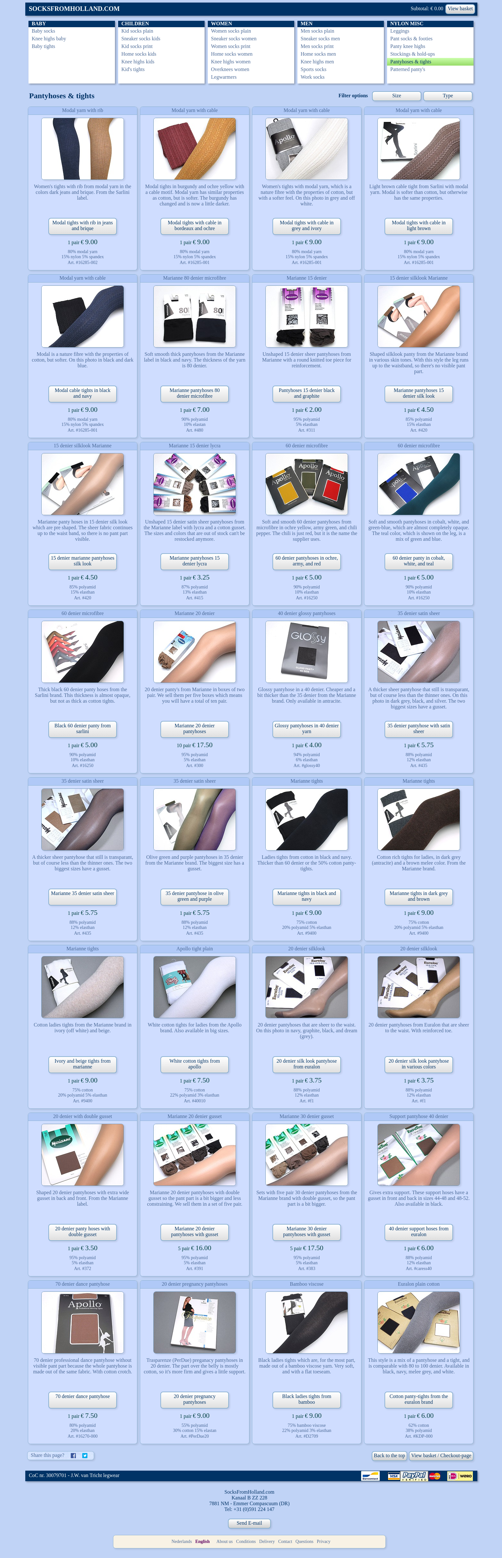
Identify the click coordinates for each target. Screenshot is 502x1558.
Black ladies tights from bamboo (306, 1399)
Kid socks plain (137, 31)
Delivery (267, 1541)
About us (224, 1541)
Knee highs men (317, 61)
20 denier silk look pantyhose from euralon (307, 1063)
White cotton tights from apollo (194, 1063)
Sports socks (313, 69)
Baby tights (43, 46)
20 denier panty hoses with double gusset (82, 1231)
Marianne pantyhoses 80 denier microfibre (195, 393)
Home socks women (232, 54)
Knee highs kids (137, 61)
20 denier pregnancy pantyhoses (195, 1399)
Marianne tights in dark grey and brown (419, 896)
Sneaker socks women (233, 38)
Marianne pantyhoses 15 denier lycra (195, 560)
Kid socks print (137, 46)
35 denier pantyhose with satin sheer (418, 728)
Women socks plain (231, 31)
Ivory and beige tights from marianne (82, 1063)
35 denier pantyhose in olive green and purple (194, 896)
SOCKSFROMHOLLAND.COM (74, 8)
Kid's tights (133, 69)
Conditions (246, 1541)
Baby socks (43, 31)
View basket (460, 8)
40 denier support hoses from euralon (419, 1231)
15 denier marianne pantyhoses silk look (83, 560)
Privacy (324, 1541)
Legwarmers (224, 77)
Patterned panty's (407, 69)
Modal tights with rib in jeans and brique (83, 225)
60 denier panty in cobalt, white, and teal (419, 560)
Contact (285, 1541)
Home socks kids (138, 54)
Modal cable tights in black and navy (82, 393)
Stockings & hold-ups (412, 54)
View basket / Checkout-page (441, 1455)
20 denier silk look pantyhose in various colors (419, 1063)
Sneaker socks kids (140, 38)
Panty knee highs (407, 46)
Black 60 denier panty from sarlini (82, 728)
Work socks (313, 77)
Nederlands (182, 1541)
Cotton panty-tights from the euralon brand (419, 1399)
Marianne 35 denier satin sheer (82, 893)
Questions (304, 1541)
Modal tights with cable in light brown (419, 225)
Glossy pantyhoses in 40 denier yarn (307, 728)
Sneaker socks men (320, 38)
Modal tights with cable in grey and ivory (307, 225)
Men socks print (317, 46)
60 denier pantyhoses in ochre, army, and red (306, 560)
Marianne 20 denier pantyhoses (194, 728)
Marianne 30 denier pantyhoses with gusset (306, 1231)
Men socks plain (317, 31)
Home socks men (318, 54)
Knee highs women (231, 61)
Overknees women (230, 69)
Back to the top (389, 1455)
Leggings (399, 31)
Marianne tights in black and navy (306, 896)
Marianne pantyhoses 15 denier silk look (419, 393)
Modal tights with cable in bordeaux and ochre (195, 225)
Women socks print (230, 46)
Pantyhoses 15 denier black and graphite (307, 393)
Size (396, 95)
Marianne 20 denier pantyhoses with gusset (194, 1231)
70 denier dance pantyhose (82, 1396)
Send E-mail (249, 1523)
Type (448, 95)
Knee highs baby (49, 38)
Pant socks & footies (411, 38)
